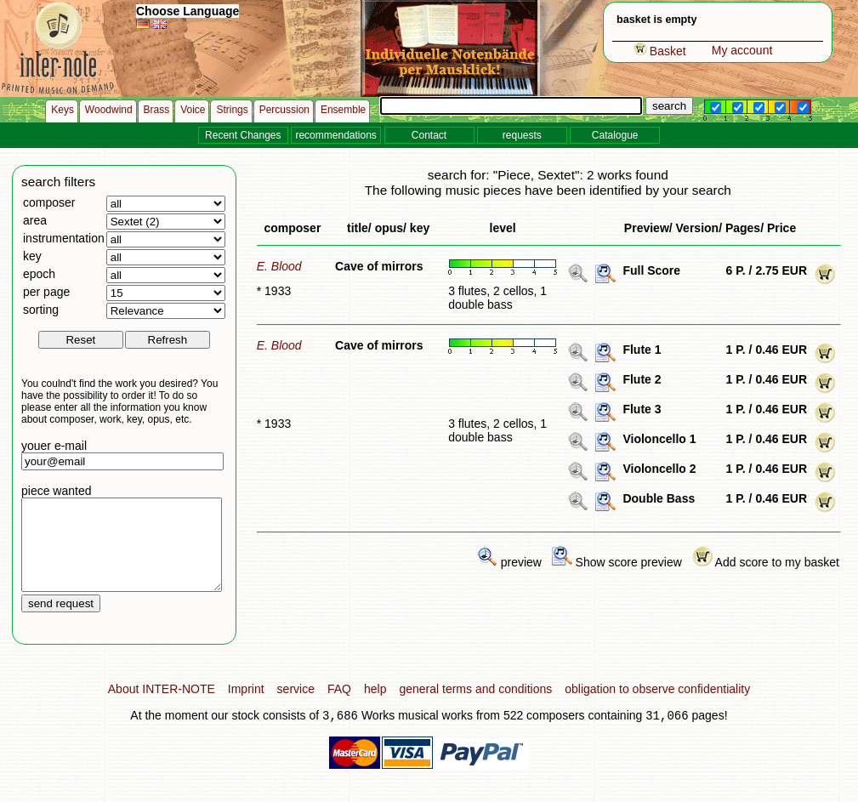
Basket (660, 51)
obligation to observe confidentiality (657, 707)
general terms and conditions (475, 707)
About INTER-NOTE (161, 707)
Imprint (246, 707)
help (375, 707)
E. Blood (279, 266)
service (296, 707)
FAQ (339, 707)
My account (742, 50)
